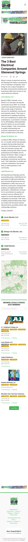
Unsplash (24, 54)
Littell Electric (8, 246)
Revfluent (23, 540)
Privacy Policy (13, 523)
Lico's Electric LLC (9, 217)
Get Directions (5, 338)
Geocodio (13, 293)
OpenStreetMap (19, 293)
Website (14, 338)
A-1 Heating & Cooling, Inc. (9, 327)
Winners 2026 (13, 515)
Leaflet (4, 293)
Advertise (9, 521)
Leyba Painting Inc (7, 357)
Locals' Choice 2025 (8, 57)
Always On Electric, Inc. (12, 232)
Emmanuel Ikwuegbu (17, 54)
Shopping (10, 513)
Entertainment (13, 509)
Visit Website (23, 225)
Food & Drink (10, 511)
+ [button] (3, 262)
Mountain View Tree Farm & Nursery (12, 394)
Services (17, 511)
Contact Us (17, 521)
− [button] (3, 264)
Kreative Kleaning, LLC (8, 382)
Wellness (16, 513)
